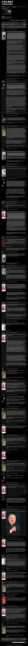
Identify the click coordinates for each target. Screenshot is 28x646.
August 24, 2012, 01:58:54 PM (12, 209)
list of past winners (12, 574)
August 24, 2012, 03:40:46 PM (12, 251)
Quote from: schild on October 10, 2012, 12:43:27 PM (15, 626)
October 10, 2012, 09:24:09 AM (12, 394)
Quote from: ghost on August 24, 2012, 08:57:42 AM (15, 292)
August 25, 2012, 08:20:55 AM (12, 321)
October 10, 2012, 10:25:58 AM (12, 484)
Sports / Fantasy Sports (21, 640)
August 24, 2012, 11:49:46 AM (12, 166)
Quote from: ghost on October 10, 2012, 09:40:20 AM (15, 463)
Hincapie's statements (9, 539)
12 (10, 24)
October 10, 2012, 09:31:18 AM (12, 435)
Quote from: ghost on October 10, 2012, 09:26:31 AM (15, 438)
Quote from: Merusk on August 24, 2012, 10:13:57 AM (15, 83)
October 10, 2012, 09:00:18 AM (12, 332)
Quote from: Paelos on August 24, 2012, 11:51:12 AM (15, 211)
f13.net (2, 640)
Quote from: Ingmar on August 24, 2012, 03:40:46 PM (15, 284)
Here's (8, 293)
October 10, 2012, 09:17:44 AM (12, 368)
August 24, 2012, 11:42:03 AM (12, 115)
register (6, 8)
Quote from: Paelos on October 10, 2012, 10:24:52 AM (15, 498)
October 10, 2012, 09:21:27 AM (12, 380)
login (3, 8)
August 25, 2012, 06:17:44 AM (12, 302)
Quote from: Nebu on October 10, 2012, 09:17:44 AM (15, 383)
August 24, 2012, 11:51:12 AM (12, 178)
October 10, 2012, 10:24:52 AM (12, 473)
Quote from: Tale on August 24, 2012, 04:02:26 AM (15, 31)
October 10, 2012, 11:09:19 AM (12, 509)
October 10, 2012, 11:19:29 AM (12, 537)
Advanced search (8, 18)
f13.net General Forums (7, 640)
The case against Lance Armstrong (13, 22)
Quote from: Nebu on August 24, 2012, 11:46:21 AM (15, 181)
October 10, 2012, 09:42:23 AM (12, 461)
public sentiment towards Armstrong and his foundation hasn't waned (15, 304)
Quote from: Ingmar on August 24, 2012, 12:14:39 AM (16, 33)
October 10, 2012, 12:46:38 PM (12, 623)
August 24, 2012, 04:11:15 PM (12, 265)
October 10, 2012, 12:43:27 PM (12, 594)
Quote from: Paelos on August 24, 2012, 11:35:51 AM (15, 128)
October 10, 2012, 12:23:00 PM (12, 555)
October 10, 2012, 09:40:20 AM (12, 449)
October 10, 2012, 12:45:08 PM (12, 606)
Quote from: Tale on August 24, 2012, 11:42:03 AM (15, 151)
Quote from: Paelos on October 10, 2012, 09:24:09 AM (15, 411)
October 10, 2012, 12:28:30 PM (12, 570)
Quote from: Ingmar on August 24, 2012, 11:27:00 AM (16, 153)
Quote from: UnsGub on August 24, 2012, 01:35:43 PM (16, 239)
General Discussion (14, 640)
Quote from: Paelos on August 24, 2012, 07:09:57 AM (15, 85)
